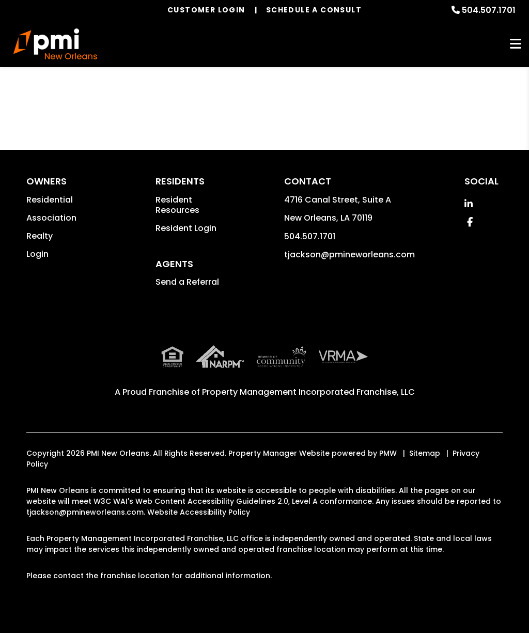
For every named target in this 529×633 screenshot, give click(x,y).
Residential (49, 200)
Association (51, 218)
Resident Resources (177, 205)
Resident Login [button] (185, 228)
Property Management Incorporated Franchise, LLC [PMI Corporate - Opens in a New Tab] (308, 392)
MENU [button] (515, 44)
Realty (39, 236)
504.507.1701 (489, 10)
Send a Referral (187, 282)
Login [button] (37, 254)
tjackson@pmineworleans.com (349, 254)
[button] (468, 204)
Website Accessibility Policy (198, 512)
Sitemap (424, 453)
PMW (388, 453)
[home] (55, 43)
